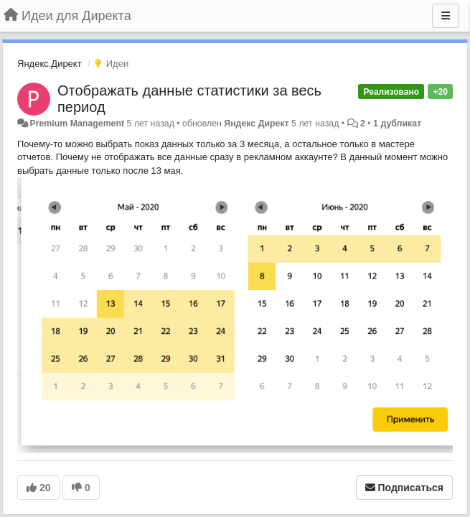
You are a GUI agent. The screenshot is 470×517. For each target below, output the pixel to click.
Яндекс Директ (256, 123)
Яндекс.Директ (49, 63)
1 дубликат (397, 123)
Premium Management (76, 123)
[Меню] (445, 16)
